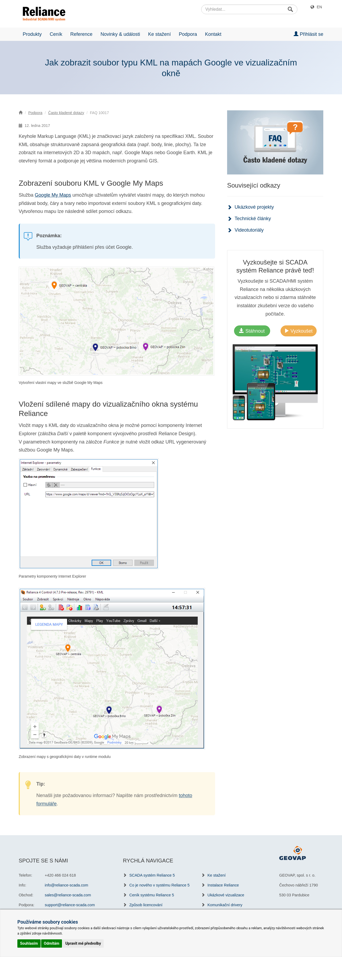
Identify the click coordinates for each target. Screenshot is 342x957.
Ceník (56, 34)
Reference (81, 34)
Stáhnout (252, 331)
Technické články (253, 218)
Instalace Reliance (223, 885)
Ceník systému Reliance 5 (151, 895)
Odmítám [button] (51, 943)
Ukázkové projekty (254, 207)
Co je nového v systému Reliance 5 (159, 885)
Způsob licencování (145, 905)
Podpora (188, 34)
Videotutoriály (249, 230)
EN (319, 7)
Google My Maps (53, 195)
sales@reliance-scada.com (68, 895)
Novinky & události (120, 34)
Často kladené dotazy (66, 113)
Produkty (32, 34)
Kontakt (213, 34)
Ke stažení (159, 34)
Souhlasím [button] (29, 943)
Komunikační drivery (225, 905)
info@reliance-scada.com (66, 885)
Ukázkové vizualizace (226, 895)
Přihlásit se (308, 34)
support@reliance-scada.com (70, 905)
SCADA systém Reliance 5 (152, 875)
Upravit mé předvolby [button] (83, 943)
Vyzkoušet (298, 331)
